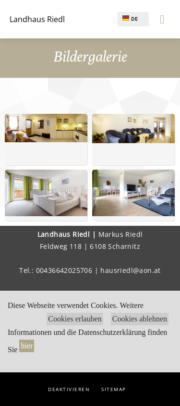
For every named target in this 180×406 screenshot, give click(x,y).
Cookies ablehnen (139, 319)
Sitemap (113, 389)
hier (27, 346)
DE (130, 18)
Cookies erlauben (75, 319)
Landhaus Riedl (37, 19)
